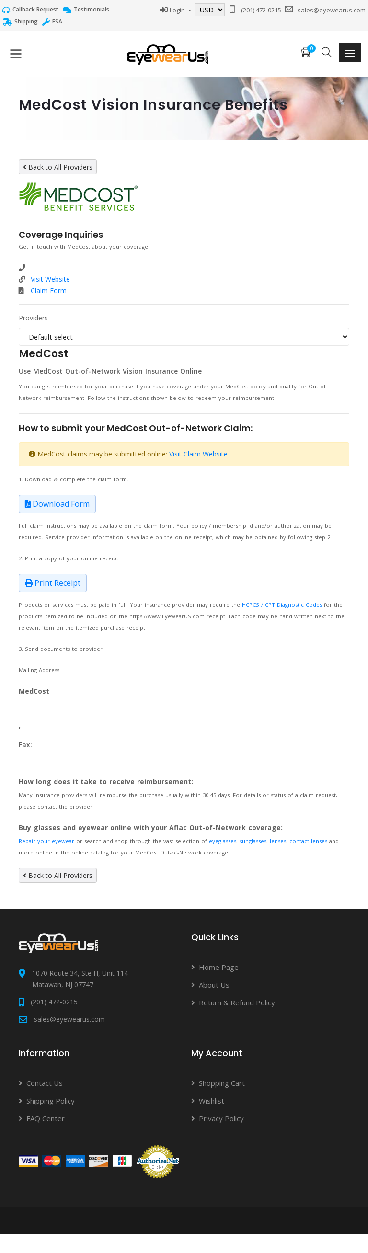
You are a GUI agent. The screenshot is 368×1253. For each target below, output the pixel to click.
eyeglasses (222, 840)
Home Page (219, 967)
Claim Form (49, 290)
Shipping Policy (50, 1100)
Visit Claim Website (198, 453)
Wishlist (211, 1100)
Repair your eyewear (46, 840)
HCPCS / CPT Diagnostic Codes (282, 604)
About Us (214, 985)
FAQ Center (45, 1118)
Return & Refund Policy (237, 1002)
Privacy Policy (221, 1118)
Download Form (57, 504)
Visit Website (50, 279)
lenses (278, 840)
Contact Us (44, 1083)
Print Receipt (52, 583)
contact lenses (308, 840)
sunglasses (253, 840)
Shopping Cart (222, 1083)
